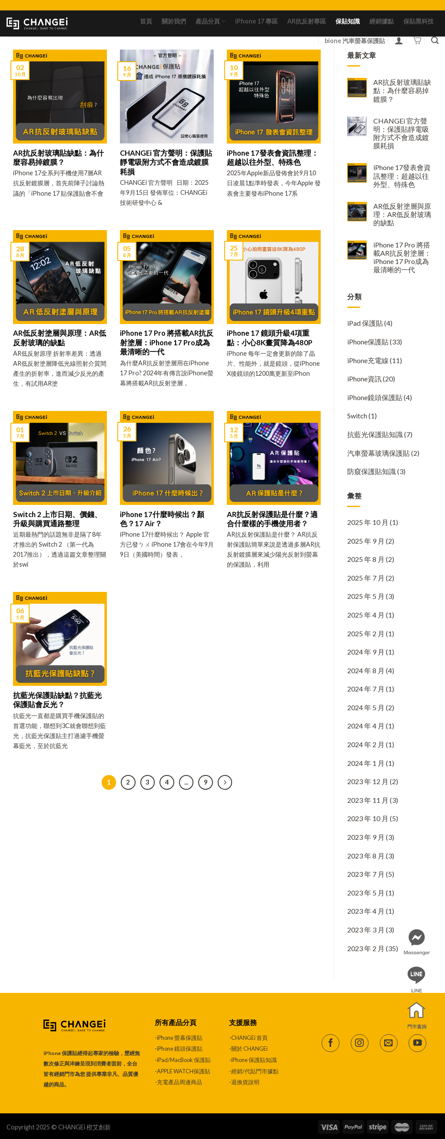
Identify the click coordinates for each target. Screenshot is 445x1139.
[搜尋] (434, 41)
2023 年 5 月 (366, 892)
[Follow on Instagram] (360, 1043)
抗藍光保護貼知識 (375, 434)
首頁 (146, 21)
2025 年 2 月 (366, 633)
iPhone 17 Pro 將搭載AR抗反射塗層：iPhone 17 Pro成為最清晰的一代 (402, 257)
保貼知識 (347, 21)
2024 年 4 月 (366, 725)
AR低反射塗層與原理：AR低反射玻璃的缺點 (402, 214)
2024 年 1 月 (366, 763)
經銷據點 (381, 21)
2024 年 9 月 (366, 652)
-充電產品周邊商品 (178, 1082)
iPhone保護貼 (368, 341)
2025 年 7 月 (366, 578)
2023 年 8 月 (366, 856)
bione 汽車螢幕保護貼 (355, 40)
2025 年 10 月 (368, 522)
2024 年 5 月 (366, 707)
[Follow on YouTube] (417, 1043)
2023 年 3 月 (366, 929)
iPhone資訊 (364, 378)
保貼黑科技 (418, 21)
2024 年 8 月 (366, 670)
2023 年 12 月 (368, 781)
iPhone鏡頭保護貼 (374, 397)
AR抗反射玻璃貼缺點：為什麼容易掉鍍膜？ (402, 90)
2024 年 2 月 (366, 744)
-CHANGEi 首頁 (248, 1037)
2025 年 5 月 (366, 596)
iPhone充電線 (368, 360)
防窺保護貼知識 (371, 471)
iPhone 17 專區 (256, 21)
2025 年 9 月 (366, 541)
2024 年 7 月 (366, 689)
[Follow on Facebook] (330, 1043)
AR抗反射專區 (306, 21)
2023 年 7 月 (366, 874)
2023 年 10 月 (368, 818)
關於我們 (174, 21)
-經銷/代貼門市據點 (254, 1071)
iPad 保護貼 (365, 323)
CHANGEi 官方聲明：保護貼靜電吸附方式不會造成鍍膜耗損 (401, 133)
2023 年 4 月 (366, 911)
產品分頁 (211, 21)
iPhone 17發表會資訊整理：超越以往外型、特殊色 (402, 175)
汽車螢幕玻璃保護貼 (378, 453)
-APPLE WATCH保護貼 (182, 1071)
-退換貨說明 (244, 1082)
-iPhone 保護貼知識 (253, 1059)
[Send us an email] (389, 1043)
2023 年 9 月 (366, 837)
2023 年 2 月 (366, 948)
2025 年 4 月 (366, 615)
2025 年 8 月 (366, 559)
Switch (357, 415)
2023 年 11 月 (368, 800)
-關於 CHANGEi (249, 1048)
